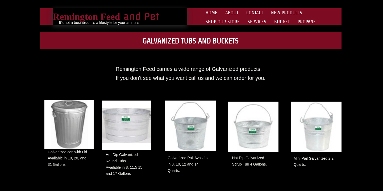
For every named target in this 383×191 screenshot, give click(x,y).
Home (211, 12)
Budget (282, 21)
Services (257, 21)
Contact (254, 12)
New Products (286, 12)
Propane (307, 21)
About (231, 12)
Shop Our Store (223, 21)
